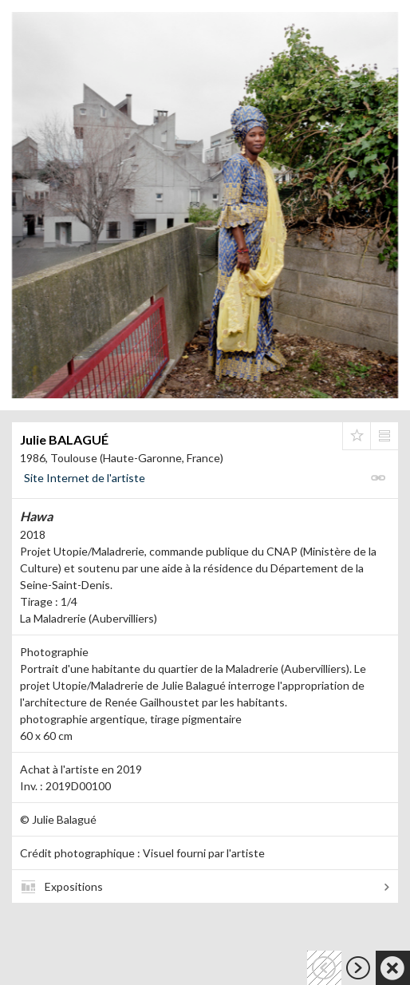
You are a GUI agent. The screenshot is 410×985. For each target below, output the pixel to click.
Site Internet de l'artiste (84, 478)
